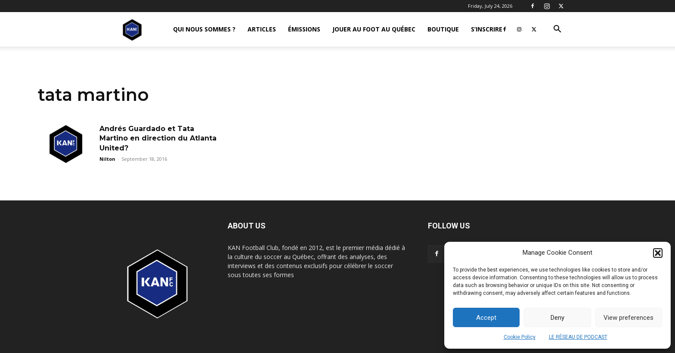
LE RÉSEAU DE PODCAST (578, 337)
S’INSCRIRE (486, 29)
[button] (657, 253)
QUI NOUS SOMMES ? (204, 29)
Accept (486, 318)
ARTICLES (262, 29)
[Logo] (132, 29)
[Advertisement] (337, 121)
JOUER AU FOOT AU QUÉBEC (373, 29)
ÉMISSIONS (304, 29)
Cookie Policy (520, 337)
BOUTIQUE (443, 29)
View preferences (628, 318)
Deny (557, 318)
